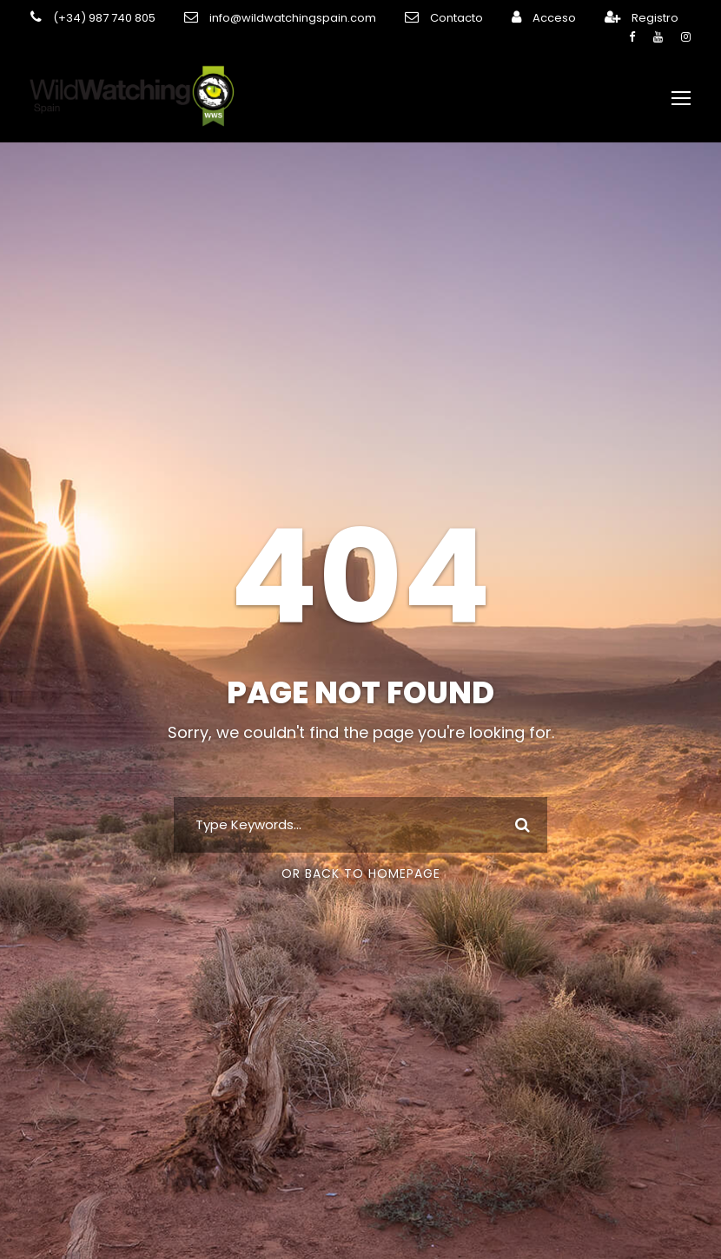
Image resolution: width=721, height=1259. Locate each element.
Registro (611, 17)
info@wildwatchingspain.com (273, 17)
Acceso (514, 17)
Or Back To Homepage (361, 873)
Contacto (423, 17)
